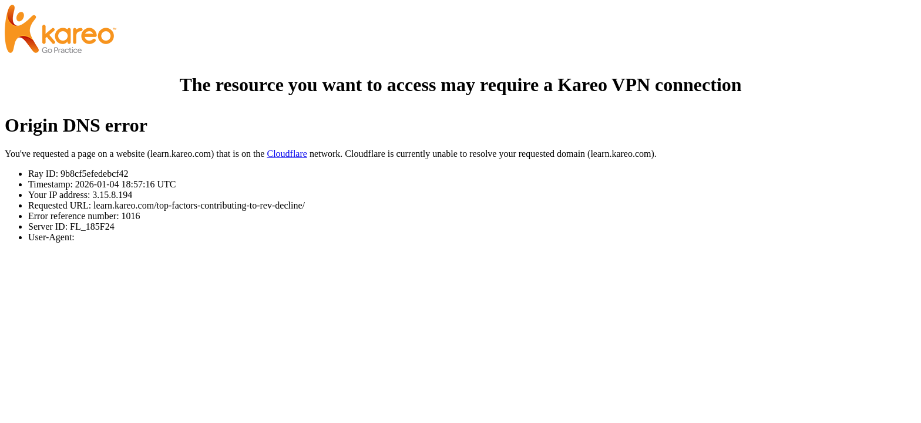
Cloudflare (287, 154)
